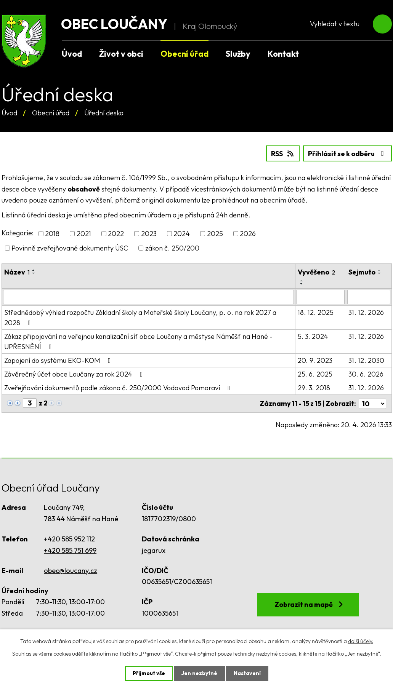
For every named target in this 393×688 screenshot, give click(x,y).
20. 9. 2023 (315, 360)
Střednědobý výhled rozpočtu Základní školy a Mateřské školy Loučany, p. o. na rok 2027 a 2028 (140, 317)
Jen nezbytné (199, 673)
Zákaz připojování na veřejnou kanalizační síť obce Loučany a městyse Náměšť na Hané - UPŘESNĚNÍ (138, 341)
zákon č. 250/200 (172, 248)
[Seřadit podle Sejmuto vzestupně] (379, 270)
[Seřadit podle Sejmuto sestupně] (379, 273)
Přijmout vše (149, 673)
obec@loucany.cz (70, 570)
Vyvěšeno (316, 272)
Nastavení (247, 673)
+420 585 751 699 (70, 550)
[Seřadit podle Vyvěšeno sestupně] (302, 283)
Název (17, 272)
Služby (238, 53)
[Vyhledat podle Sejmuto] (368, 297)
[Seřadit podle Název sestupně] (34, 273)
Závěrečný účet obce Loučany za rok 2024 (75, 374)
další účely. (360, 641)
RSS (283, 153)
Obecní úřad (50, 113)
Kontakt (283, 53)
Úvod (9, 113)
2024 (181, 233)
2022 (116, 233)
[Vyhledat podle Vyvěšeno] (321, 297)
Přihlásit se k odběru (347, 153)
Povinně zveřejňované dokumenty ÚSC (69, 248)
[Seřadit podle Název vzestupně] (34, 270)
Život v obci (121, 53)
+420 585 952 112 (69, 539)
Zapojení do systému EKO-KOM (59, 360)
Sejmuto (361, 272)
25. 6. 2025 (315, 374)
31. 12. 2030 (366, 360)
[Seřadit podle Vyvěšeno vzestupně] (302, 280)
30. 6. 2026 (365, 374)
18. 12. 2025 (316, 312)
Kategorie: (18, 232)
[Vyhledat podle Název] (148, 297)
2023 (149, 233)
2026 (248, 233)
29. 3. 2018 (314, 387)
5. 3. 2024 (313, 336)
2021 (84, 233)
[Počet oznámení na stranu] (372, 403)
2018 (52, 233)
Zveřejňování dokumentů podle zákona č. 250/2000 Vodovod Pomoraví (119, 387)
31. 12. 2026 (366, 312)
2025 (215, 233)
